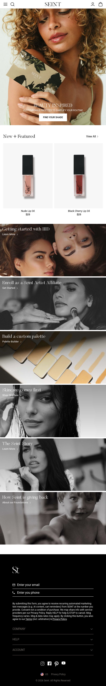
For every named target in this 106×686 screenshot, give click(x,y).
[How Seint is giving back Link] (53, 518)
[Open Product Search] (12, 4)
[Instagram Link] (42, 664)
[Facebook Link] (49, 663)
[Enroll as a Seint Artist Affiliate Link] (53, 304)
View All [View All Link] (92, 136)
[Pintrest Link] (56, 664)
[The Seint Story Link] (53, 464)
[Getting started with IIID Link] (53, 250)
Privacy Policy (59, 619)
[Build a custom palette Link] (53, 357)
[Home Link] (53, 4)
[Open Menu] (5, 4)
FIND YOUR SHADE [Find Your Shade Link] (53, 117)
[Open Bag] (100, 4)
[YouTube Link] (63, 663)
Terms (29, 619)
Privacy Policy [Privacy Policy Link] (58, 674)
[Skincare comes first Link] (53, 411)
